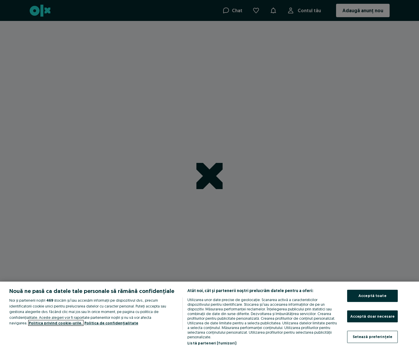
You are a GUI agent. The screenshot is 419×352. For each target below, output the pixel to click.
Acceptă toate (372, 295)
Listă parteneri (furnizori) (211, 343)
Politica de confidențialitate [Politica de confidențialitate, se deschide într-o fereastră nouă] (111, 323)
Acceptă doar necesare (372, 316)
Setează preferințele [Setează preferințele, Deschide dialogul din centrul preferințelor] (373, 336)
